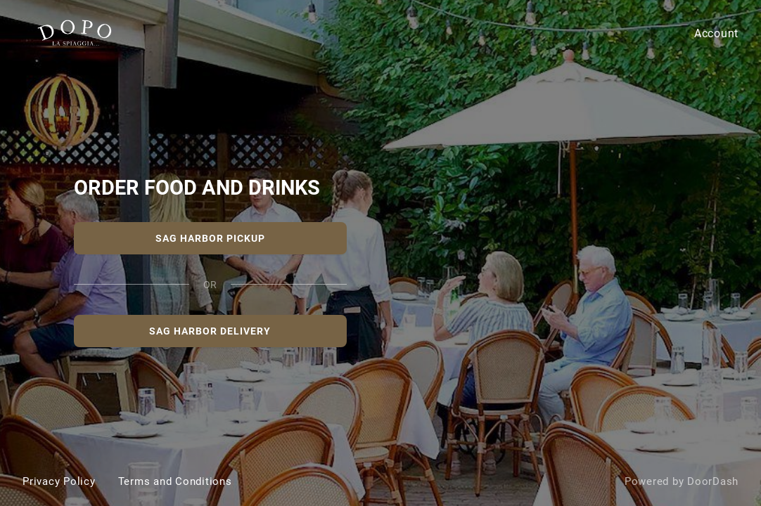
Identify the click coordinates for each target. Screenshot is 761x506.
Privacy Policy (59, 481)
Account (716, 33)
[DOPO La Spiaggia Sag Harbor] (380, 253)
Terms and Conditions (175, 481)
